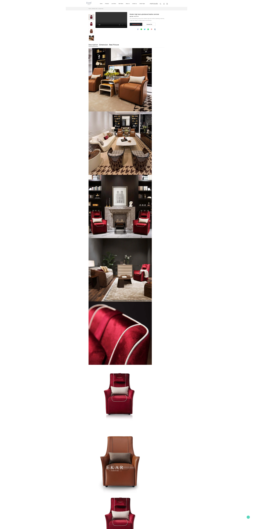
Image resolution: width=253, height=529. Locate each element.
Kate (248, 517)
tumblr (155, 29)
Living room (100, 8)
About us (128, 3)
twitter (145, 29)
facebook (138, 29)
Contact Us (149, 24)
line (141, 29)
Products (107, 3)
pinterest (151, 29)
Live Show (114, 3)
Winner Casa (94, 8)
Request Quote (136, 24)
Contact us (134, 3)
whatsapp (148, 29)
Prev (91, 12)
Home (101, 3)
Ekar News (121, 3)
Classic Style (142, 3)
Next (91, 42)
